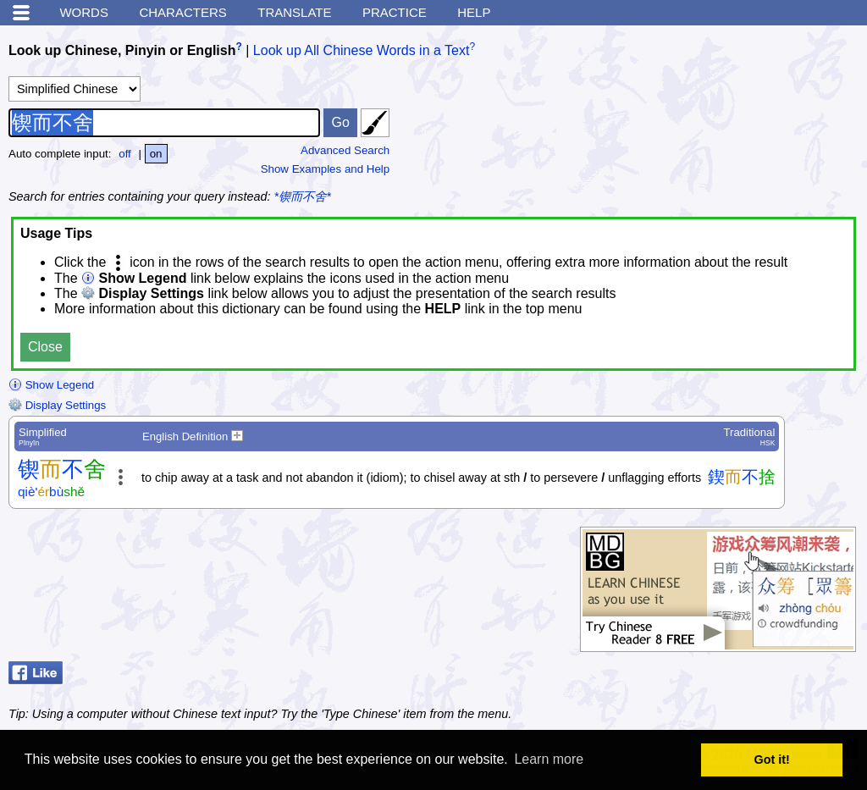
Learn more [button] (548, 759)
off (125, 153)
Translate (294, 12)
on (156, 153)
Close (45, 347)
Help (473, 12)
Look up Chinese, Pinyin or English (121, 50)
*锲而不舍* (302, 196)
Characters (182, 12)
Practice (394, 12)
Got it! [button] (772, 759)
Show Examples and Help (325, 169)
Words (83, 12)
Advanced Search (345, 150)
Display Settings (57, 405)
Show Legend (51, 384)
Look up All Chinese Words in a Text (361, 50)
